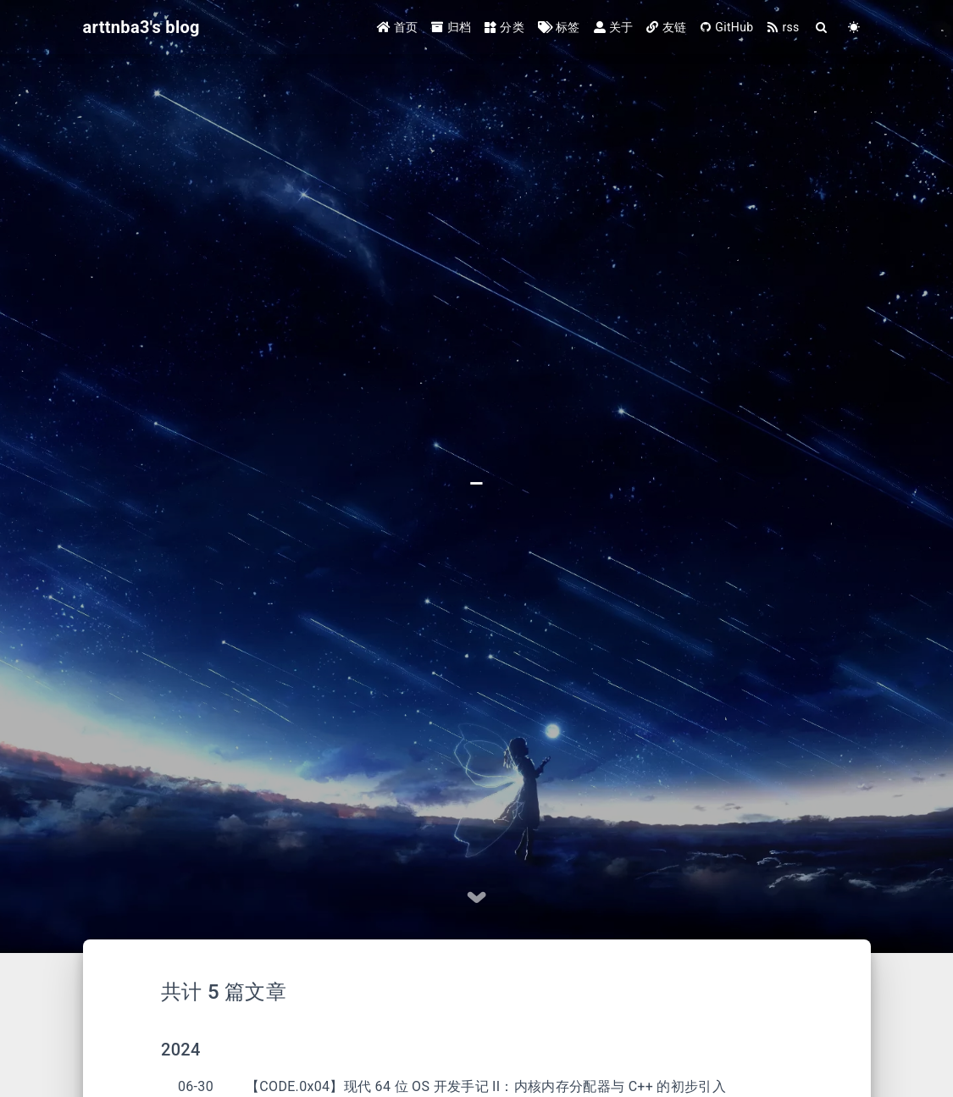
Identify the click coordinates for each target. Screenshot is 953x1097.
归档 (451, 27)
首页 (397, 27)
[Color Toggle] (855, 27)
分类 (504, 27)
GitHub (726, 27)
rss (783, 27)
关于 (614, 27)
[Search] (822, 27)
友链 (666, 27)
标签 (559, 27)
